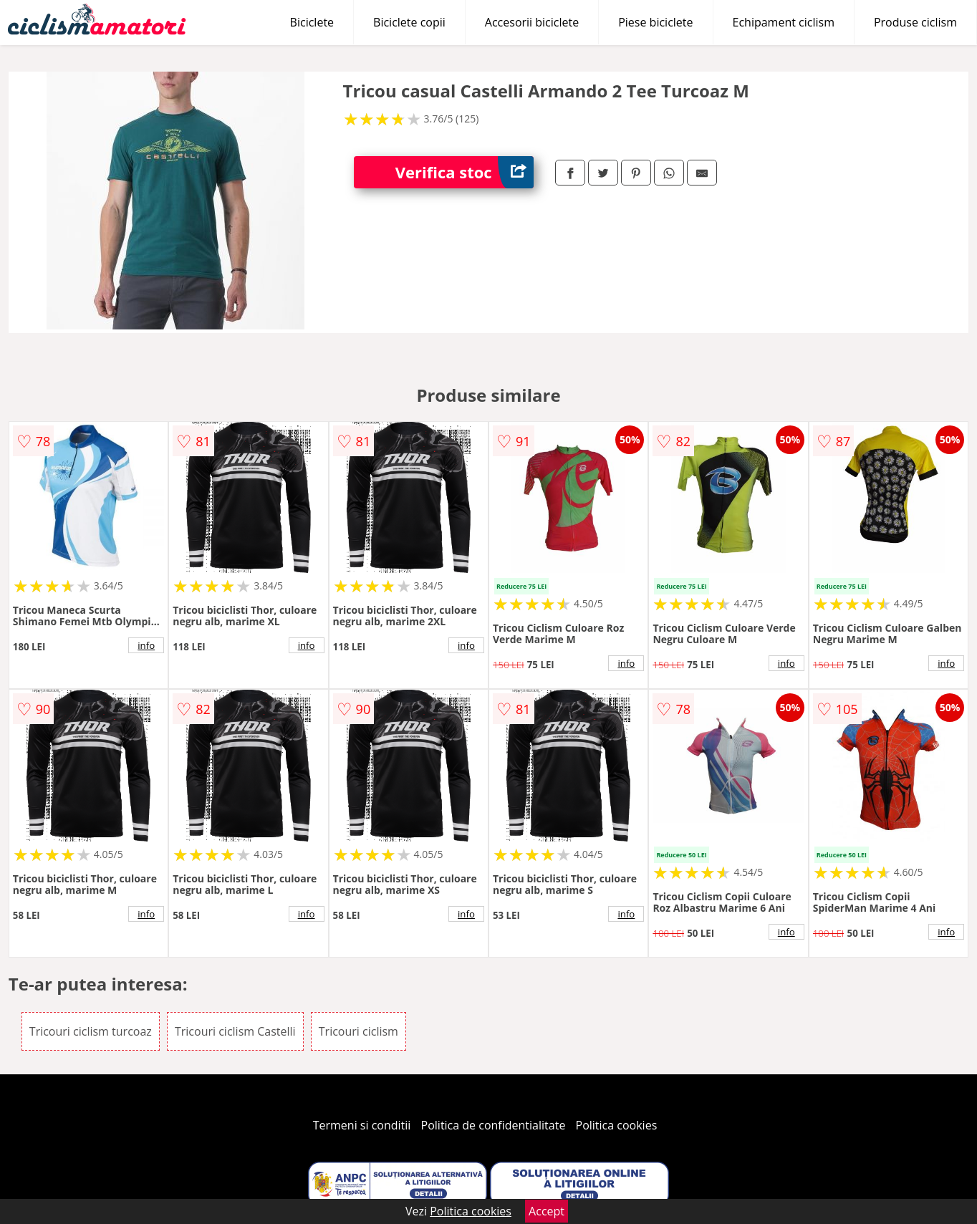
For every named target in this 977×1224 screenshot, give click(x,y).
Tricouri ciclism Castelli (235, 1031)
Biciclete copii (409, 22)
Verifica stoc (464, 172)
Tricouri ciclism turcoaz (90, 1031)
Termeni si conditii (362, 1125)
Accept (546, 1211)
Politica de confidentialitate (493, 1125)
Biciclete (312, 22)
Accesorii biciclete (532, 22)
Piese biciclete (655, 22)
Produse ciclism (915, 22)
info (146, 645)
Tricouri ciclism (358, 1031)
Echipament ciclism (783, 22)
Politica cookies (617, 1125)
